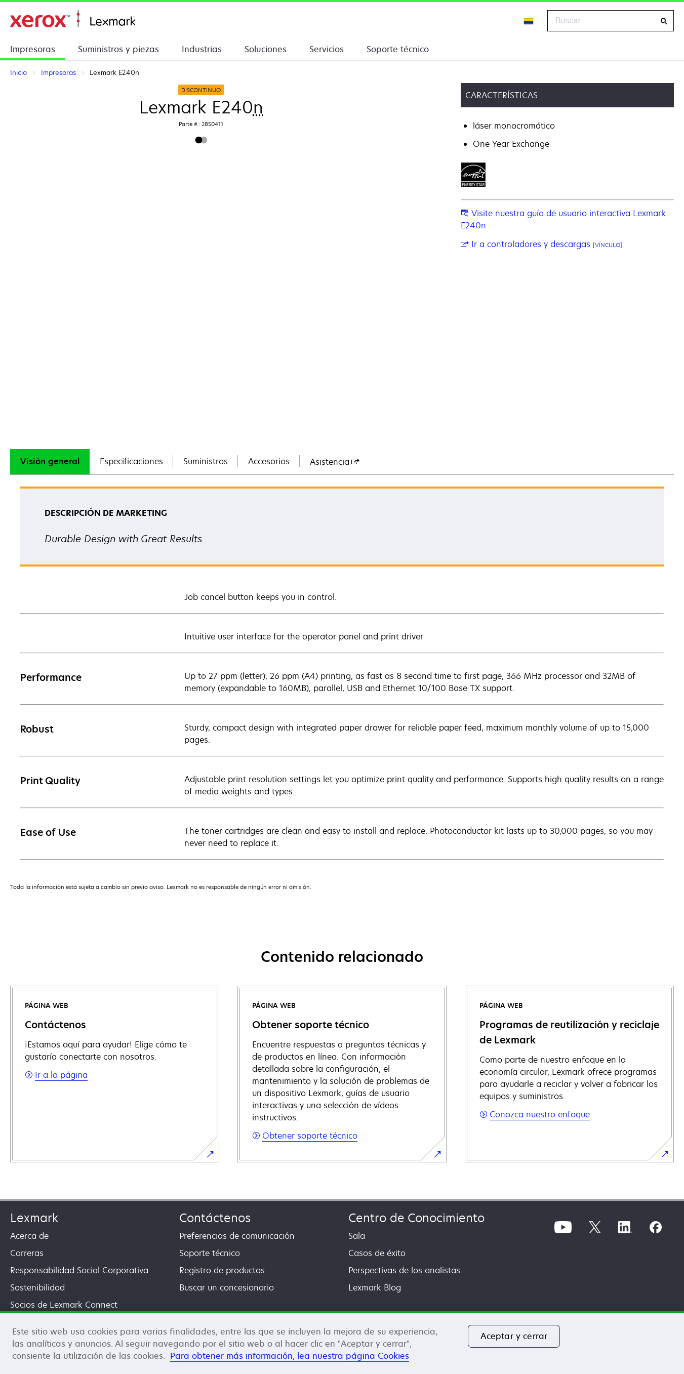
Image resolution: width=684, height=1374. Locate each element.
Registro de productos (222, 1270)
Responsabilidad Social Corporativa (79, 1270)
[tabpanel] (342, 672)
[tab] (50, 461)
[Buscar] (664, 21)
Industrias (202, 49)
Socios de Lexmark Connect (63, 1304)
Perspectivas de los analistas (404, 1270)
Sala (356, 1235)
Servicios (326, 49)
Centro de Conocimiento (416, 1218)
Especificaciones (131, 461)
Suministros (205, 461)
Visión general (49, 461)
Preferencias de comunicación (237, 1235)
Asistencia (334, 461)
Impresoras (32, 49)
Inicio (72, 19)
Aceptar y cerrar (514, 1336)
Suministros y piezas (118, 49)
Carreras (27, 1253)
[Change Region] (529, 21)
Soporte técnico (398, 49)
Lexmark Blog (374, 1287)
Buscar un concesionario (226, 1287)
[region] (342, 1342)
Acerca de (29, 1235)
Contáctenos (215, 1218)
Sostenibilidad (37, 1287)
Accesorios (269, 461)
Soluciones (266, 49)
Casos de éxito (377, 1253)
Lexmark (34, 1218)
